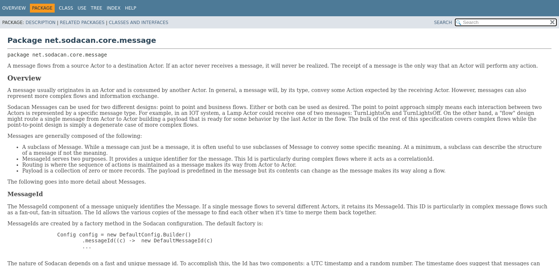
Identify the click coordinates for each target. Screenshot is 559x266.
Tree (96, 8)
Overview (14, 8)
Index (114, 8)
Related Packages (82, 22)
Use (82, 8)
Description (40, 22)
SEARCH (443, 22)
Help (130, 8)
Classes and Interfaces (138, 22)
